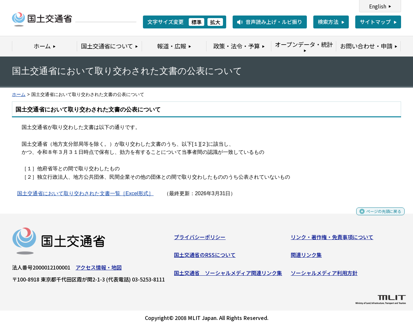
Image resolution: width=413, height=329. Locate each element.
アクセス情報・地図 (99, 269)
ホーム (18, 94)
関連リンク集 (306, 257)
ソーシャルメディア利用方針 (324, 275)
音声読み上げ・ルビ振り (274, 22)
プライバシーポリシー (200, 239)
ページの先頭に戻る (378, 216)
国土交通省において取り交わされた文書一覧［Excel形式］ (85, 193)
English (377, 6)
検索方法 (328, 22)
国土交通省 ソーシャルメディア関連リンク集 (228, 275)
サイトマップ (375, 22)
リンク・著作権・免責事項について (332, 239)
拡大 (215, 22)
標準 (196, 22)
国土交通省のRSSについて (205, 257)
